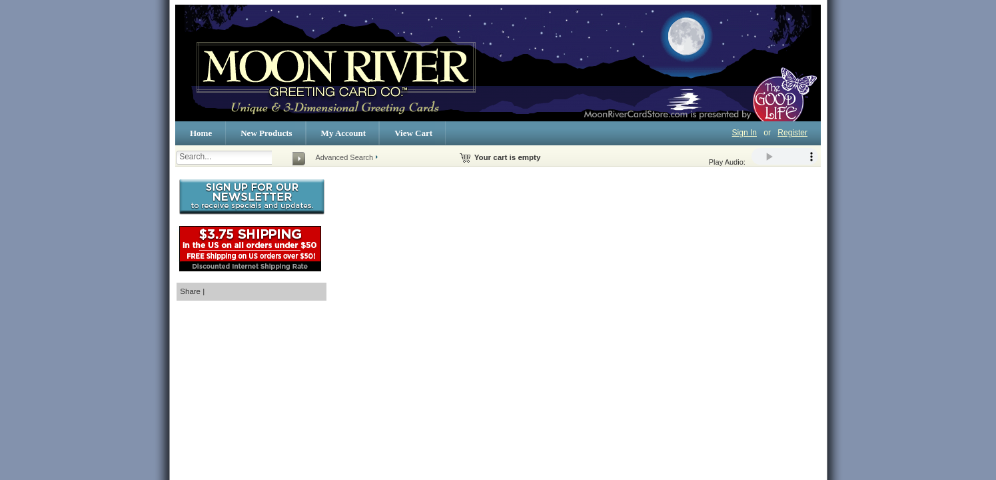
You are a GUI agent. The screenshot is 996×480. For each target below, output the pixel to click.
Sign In (744, 132)
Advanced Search (344, 157)
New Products (266, 133)
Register (792, 132)
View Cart (413, 133)
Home (201, 133)
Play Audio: (763, 157)
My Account (343, 133)
